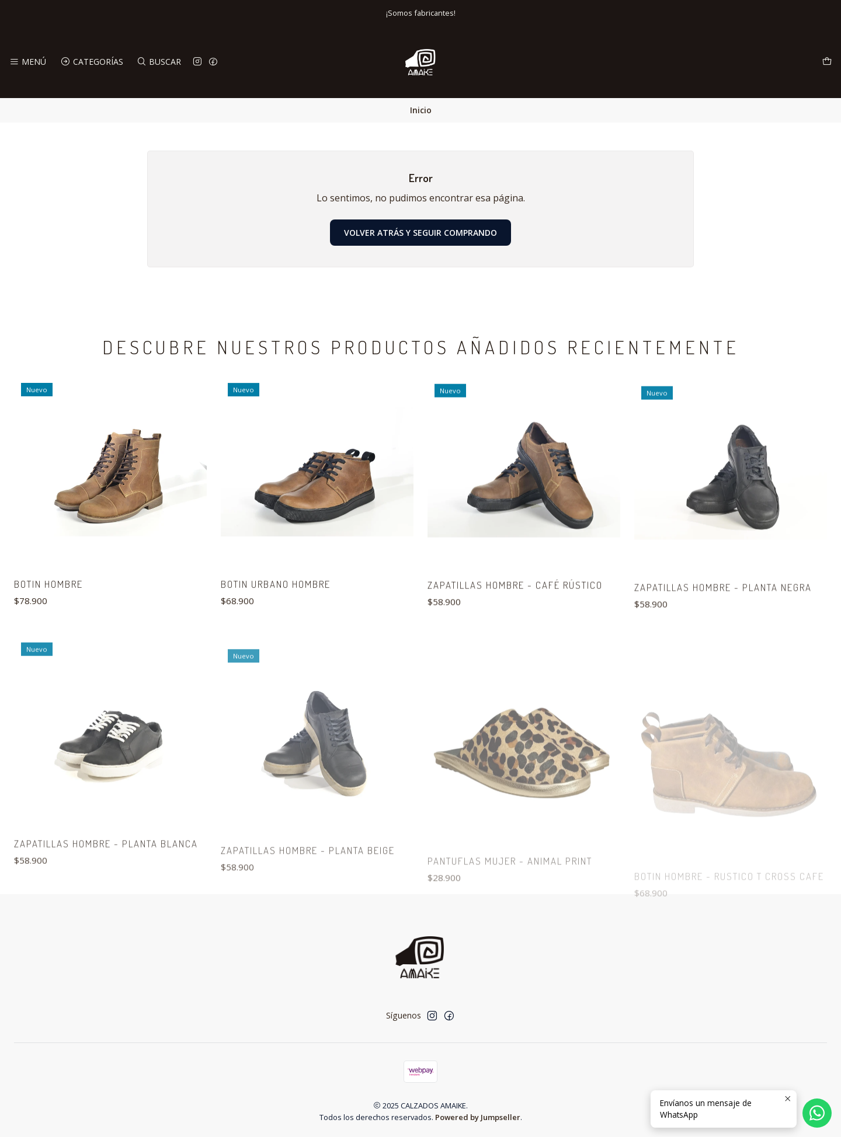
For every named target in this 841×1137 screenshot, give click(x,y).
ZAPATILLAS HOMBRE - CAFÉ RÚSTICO (515, 638)
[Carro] (827, 62)
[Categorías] (91, 62)
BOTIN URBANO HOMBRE (276, 624)
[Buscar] (158, 62)
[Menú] (27, 62)
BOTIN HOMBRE (48, 608)
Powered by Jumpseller (477, 1117)
